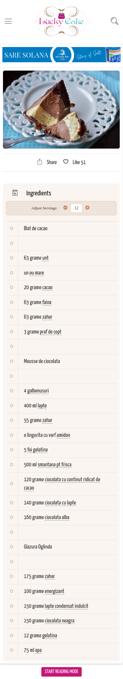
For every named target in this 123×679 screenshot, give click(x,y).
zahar (47, 317)
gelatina (49, 635)
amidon (63, 435)
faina (46, 302)
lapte (42, 406)
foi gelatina (37, 450)
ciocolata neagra (59, 621)
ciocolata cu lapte (60, 503)
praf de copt (51, 332)
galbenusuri (38, 391)
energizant (54, 591)
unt (45, 258)
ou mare (36, 273)
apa (38, 650)
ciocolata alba (57, 517)
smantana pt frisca (55, 465)
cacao (47, 287)
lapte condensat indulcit (67, 606)
